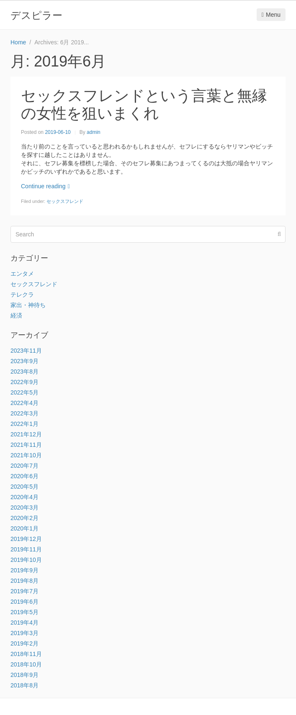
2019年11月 (26, 549)
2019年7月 (24, 591)
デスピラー (36, 15)
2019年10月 (26, 559)
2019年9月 (24, 570)
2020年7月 (24, 465)
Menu (271, 14)
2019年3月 (24, 633)
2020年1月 (24, 528)
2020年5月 (24, 486)
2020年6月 (24, 476)
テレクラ (22, 294)
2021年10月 (26, 455)
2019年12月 (26, 539)
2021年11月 (26, 444)
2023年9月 (24, 361)
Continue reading (45, 186)
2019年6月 (24, 601)
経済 (16, 315)
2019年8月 (24, 580)
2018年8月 (24, 685)
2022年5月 (24, 392)
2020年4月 (24, 497)
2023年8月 (24, 371)
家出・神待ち (28, 305)
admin (93, 132)
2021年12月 (26, 434)
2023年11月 (26, 350)
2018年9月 (24, 674)
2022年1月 (24, 423)
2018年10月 (26, 664)
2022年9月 (24, 382)
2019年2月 (24, 643)
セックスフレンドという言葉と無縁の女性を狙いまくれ (144, 104)
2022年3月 (24, 413)
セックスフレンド (64, 201)
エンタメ (22, 273)
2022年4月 (24, 403)
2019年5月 (24, 612)
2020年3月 (24, 507)
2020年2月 (24, 518)
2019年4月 (24, 622)
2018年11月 (26, 654)
